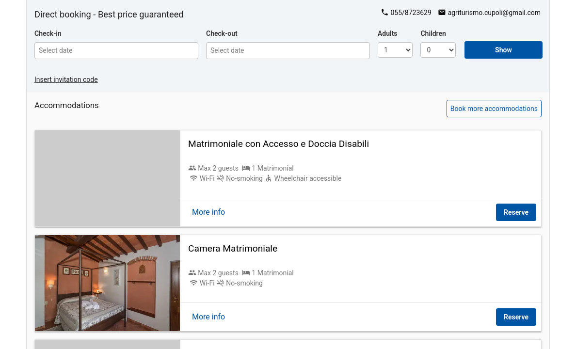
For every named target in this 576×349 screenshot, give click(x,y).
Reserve (516, 212)
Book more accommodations (494, 108)
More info (208, 212)
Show (503, 50)
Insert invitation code (66, 79)
